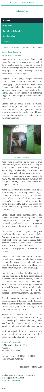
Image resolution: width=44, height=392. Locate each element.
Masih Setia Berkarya (11, 52)
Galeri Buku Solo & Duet (13, 31)
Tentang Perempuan (27, 2)
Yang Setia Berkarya (11, 380)
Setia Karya (18, 59)
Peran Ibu (13, 2)
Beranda (6, 21)
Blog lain (6, 41)
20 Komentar (17, 55)
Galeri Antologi (9, 36)
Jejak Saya (7, 26)
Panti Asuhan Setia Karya (13, 342)
